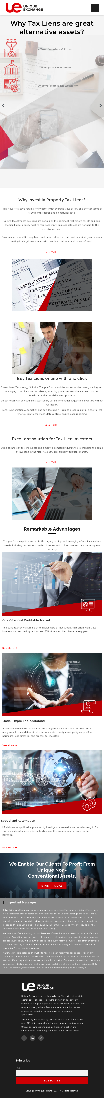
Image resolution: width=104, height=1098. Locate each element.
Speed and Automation (18, 820)
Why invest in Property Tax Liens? (52, 199)
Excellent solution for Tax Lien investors (52, 439)
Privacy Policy (77, 925)
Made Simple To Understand (23, 721)
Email (18, 1068)
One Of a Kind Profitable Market (26, 620)
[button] (52, 252)
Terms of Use (59, 925)
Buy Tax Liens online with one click (52, 378)
